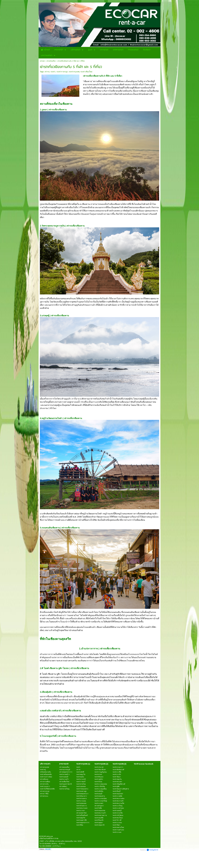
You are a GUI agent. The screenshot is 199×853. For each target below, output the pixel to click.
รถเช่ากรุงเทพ (74, 72)
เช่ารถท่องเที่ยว (51, 61)
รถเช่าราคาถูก (62, 72)
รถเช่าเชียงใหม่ (86, 72)
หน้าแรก (42, 61)
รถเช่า (53, 72)
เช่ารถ (47, 72)
